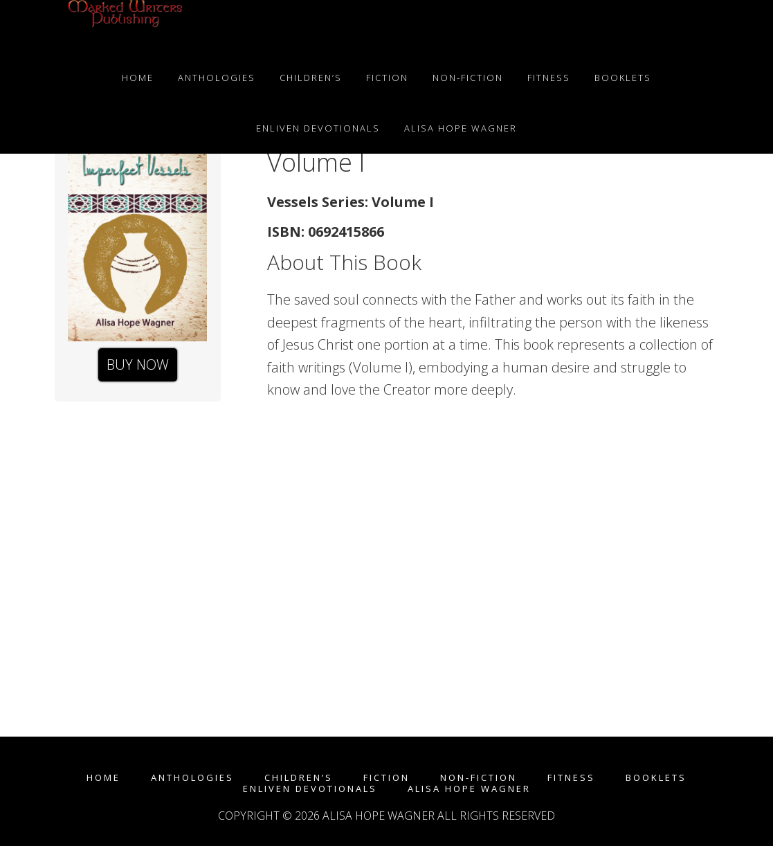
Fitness (571, 777)
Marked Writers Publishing (124, 26)
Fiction (386, 777)
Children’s (298, 777)
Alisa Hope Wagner (469, 788)
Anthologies (192, 777)
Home (103, 777)
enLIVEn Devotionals (310, 788)
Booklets (656, 777)
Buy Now (138, 364)
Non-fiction (478, 777)
